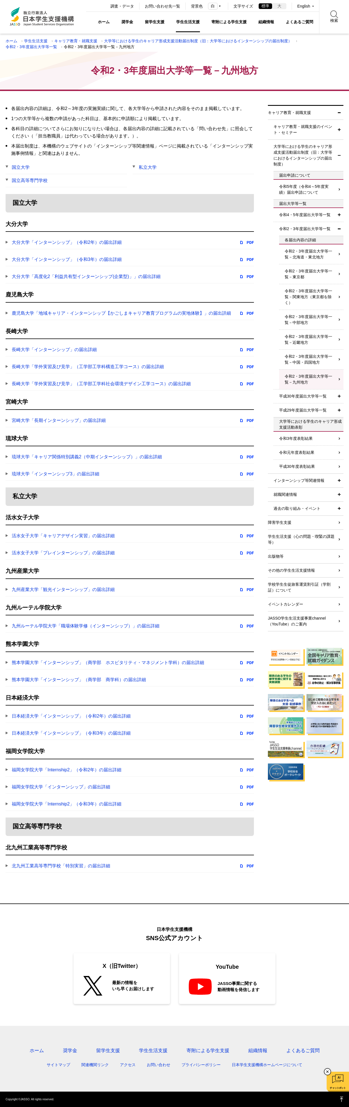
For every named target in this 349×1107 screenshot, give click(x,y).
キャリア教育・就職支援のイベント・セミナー (302, 129)
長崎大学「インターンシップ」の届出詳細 (54, 349)
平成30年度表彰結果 (297, 466)
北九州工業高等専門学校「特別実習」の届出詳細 (61, 865)
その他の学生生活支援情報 (291, 570)
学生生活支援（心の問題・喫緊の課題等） (301, 539)
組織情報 (266, 22)
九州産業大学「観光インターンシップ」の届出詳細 (63, 589)
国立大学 (21, 167)
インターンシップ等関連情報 (298, 480)
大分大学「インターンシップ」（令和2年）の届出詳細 (67, 242)
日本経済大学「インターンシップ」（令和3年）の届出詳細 (71, 733)
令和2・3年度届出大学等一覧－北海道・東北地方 (308, 254)
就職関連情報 (285, 494)
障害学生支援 (279, 522)
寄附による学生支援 (229, 22)
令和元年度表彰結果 (296, 452)
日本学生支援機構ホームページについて (267, 1064)
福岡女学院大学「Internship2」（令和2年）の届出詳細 (66, 769)
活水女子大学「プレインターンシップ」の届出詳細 (63, 552)
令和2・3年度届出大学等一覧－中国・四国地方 (308, 359)
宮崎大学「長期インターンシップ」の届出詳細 (59, 420)
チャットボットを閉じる (327, 1071)
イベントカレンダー (285, 604)
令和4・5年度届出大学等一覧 (305, 214)
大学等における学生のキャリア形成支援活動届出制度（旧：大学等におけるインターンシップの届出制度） (198, 41)
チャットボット (338, 1088)
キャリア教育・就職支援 (75, 41)
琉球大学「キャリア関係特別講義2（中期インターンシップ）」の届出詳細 (87, 456)
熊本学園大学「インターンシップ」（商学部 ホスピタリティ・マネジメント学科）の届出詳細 (108, 662)
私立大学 (148, 167)
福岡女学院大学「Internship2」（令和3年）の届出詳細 (66, 804)
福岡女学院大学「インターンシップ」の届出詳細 (61, 786)
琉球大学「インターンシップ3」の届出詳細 (55, 473)
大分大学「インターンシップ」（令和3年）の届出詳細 (67, 259)
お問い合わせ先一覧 (162, 6)
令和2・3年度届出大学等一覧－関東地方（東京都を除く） (308, 297)
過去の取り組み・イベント (296, 508)
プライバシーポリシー (201, 1064)
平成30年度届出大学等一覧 (303, 396)
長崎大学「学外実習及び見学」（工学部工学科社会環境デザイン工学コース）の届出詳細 (101, 383)
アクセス (128, 1064)
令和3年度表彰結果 (296, 438)
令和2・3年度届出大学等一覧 (31, 47)
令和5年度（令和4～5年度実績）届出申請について (304, 189)
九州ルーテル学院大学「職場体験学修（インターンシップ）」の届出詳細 (85, 625)
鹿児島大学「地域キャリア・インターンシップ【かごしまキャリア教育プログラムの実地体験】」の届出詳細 (121, 313)
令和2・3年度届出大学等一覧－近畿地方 (308, 339)
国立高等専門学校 (30, 180)
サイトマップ (58, 1064)
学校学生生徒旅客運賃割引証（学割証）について (299, 587)
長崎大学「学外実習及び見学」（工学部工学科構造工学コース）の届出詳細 (88, 366)
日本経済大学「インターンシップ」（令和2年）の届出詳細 (71, 716)
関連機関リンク (95, 1064)
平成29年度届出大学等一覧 (303, 410)
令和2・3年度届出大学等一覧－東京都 (308, 274)
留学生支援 (154, 22)
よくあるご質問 (299, 22)
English (303, 6)
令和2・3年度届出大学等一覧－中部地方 (308, 319)
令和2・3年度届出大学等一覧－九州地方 (308, 379)
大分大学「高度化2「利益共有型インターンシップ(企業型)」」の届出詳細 (86, 276)
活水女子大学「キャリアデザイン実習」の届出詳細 (63, 535)
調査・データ (122, 6)
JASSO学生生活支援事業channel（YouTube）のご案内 (297, 621)
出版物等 (276, 556)
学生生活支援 (188, 22)
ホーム (104, 22)
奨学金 (127, 22)
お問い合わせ (158, 1064)
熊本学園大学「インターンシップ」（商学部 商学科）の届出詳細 (79, 679)
